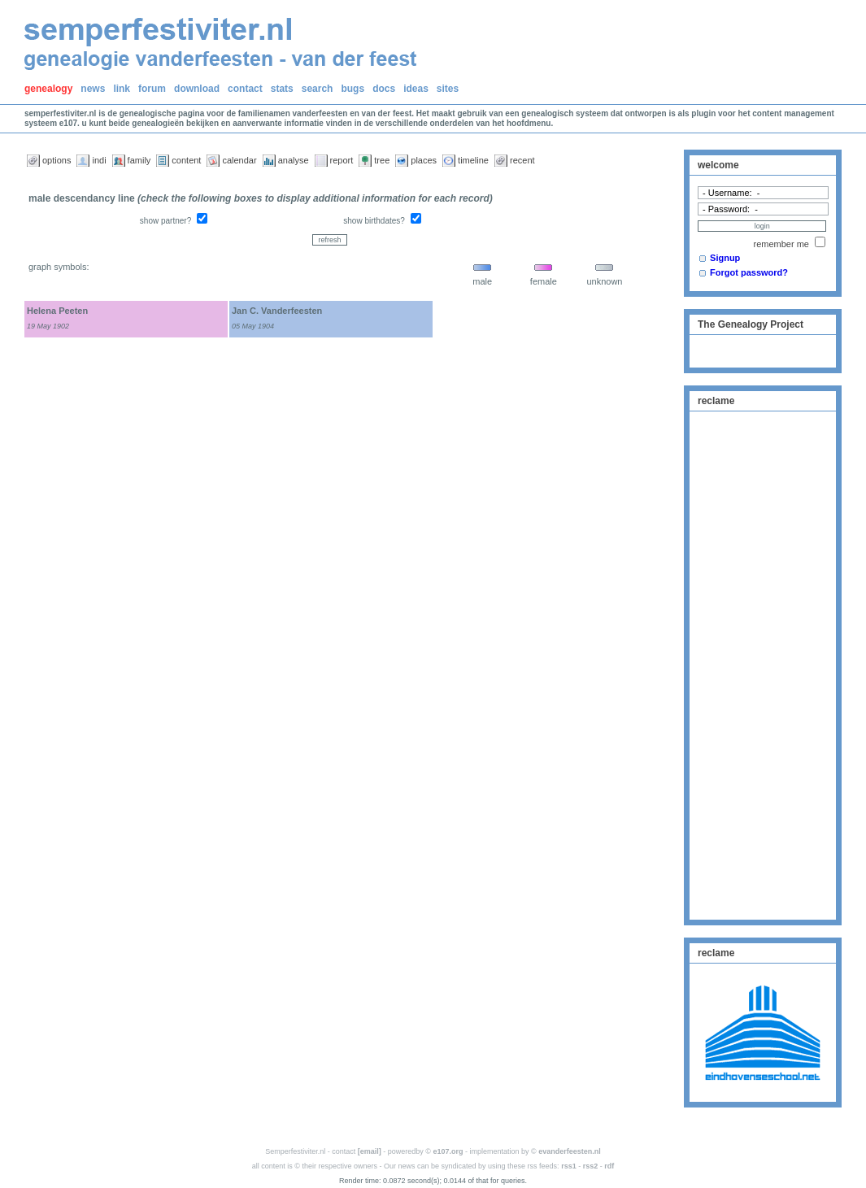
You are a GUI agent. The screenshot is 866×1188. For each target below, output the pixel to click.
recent (522, 160)
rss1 (569, 1166)
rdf (609, 1166)
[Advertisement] (763, 663)
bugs (352, 88)
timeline (473, 160)
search (317, 88)
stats (282, 88)
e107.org (448, 1151)
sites (448, 88)
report (342, 160)
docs (383, 88)
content (186, 160)
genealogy (48, 88)
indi (99, 160)
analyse (293, 160)
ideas (416, 88)
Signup (725, 258)
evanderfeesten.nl (569, 1151)
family (139, 160)
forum (152, 88)
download (197, 88)
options (56, 160)
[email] (369, 1151)
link (121, 88)
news (93, 88)
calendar (239, 160)
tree (381, 160)
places (424, 160)
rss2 (590, 1166)
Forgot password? (749, 272)
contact (245, 88)
